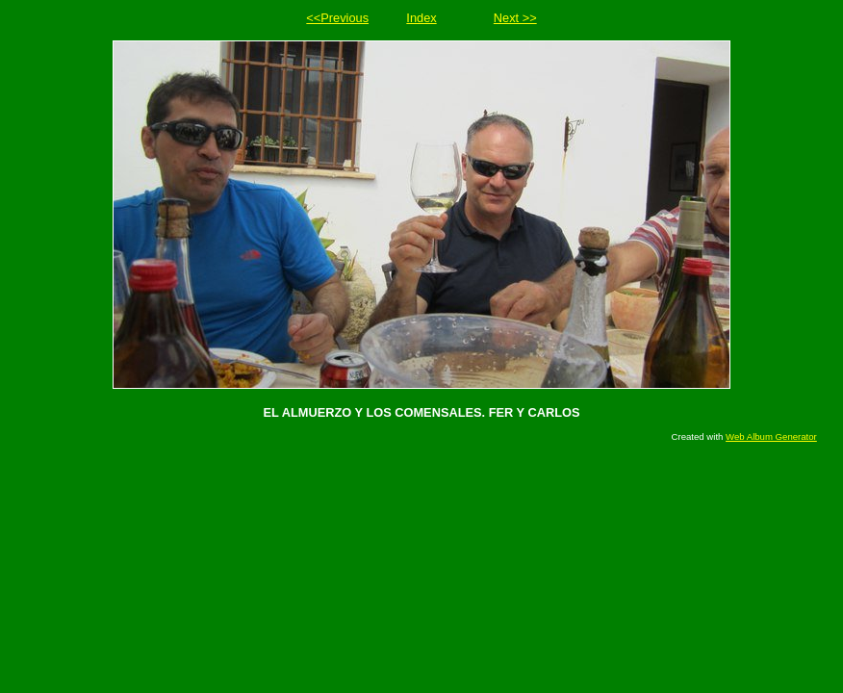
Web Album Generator (771, 436)
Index (421, 18)
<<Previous (337, 18)
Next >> (515, 18)
